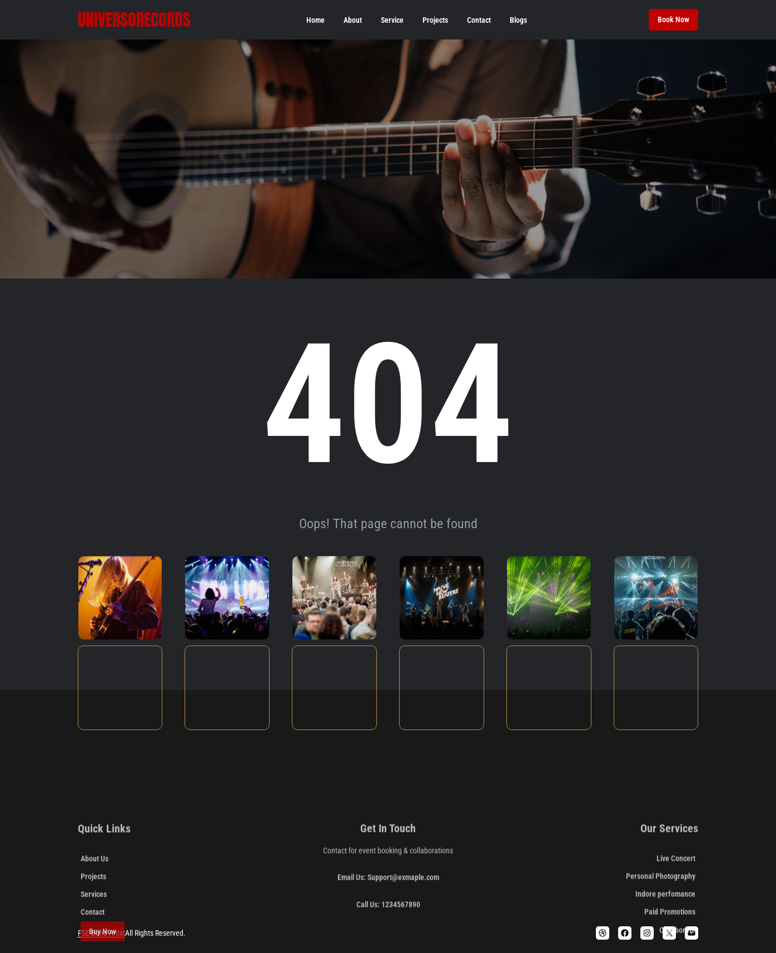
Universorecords (134, 19)
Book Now (673, 19)
